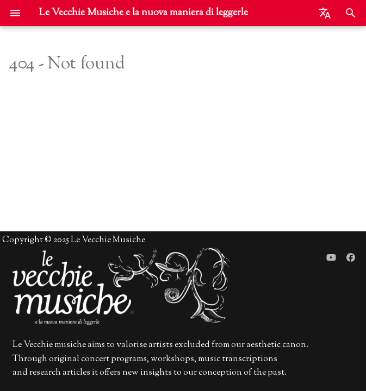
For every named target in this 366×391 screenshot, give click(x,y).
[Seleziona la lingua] (325, 13)
